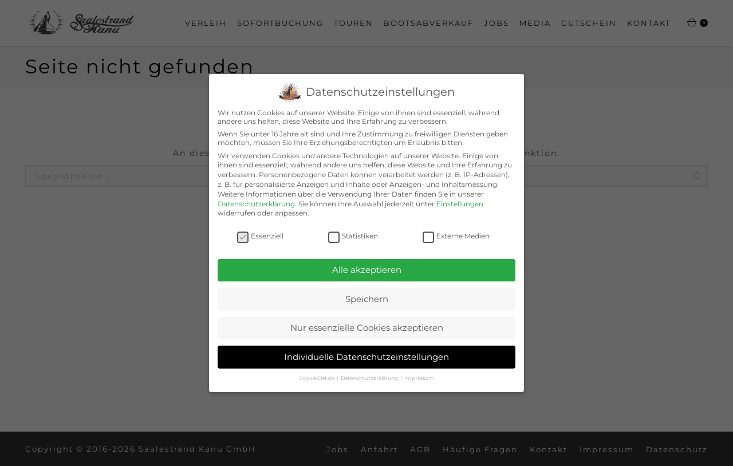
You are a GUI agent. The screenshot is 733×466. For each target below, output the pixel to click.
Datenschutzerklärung (256, 203)
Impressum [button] (419, 378)
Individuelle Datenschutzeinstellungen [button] (366, 356)
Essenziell (260, 236)
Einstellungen (459, 203)
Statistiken (353, 236)
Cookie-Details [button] (317, 378)
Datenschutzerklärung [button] (370, 378)
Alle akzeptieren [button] (366, 269)
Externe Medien (456, 236)
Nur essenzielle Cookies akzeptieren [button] (366, 327)
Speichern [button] (366, 298)
